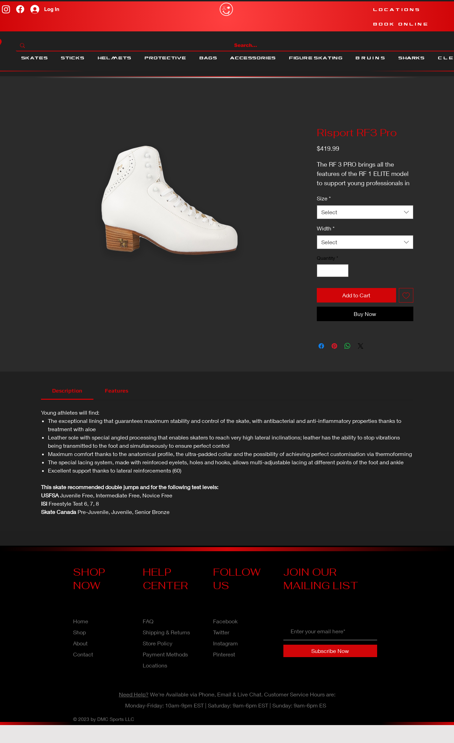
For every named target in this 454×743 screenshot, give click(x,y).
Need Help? (134, 694)
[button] (34, 58)
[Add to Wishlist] (406, 295)
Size (324, 198)
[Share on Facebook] (321, 346)
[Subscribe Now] (330, 651)
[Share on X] (360, 346)
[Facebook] (20, 9)
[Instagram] (6, 9)
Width (326, 228)
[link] (67, 390)
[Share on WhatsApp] (347, 346)
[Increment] (343, 271)
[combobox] (365, 212)
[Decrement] (322, 271)
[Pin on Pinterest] (334, 346)
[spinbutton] (332, 271)
